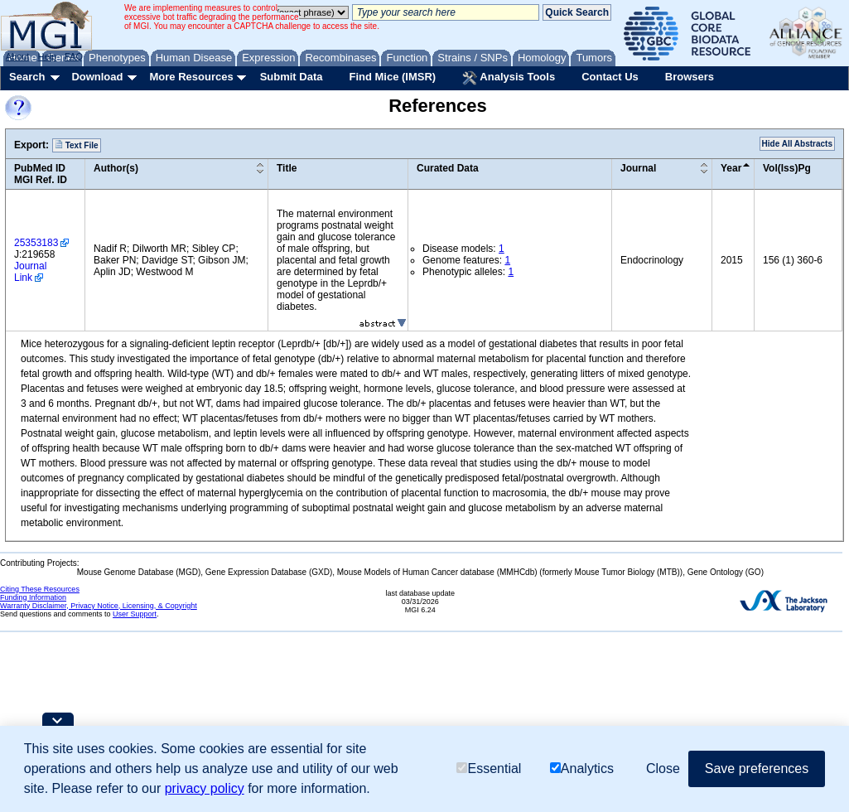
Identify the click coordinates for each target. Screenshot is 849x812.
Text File (77, 145)
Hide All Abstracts (797, 143)
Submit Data (291, 76)
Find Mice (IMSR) (392, 76)
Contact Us (610, 76)
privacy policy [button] (204, 788)
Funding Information (33, 597)
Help (46, 56)
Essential (488, 768)
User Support (135, 614)
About (18, 56)
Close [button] (663, 768)
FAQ (74, 56)
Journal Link (30, 271)
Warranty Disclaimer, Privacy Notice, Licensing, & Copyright (98, 606)
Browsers (689, 76)
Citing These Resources (40, 589)
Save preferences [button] (756, 768)
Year (731, 168)
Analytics (582, 768)
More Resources (191, 76)
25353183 (36, 243)
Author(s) (116, 168)
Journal (638, 168)
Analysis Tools (508, 77)
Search (27, 76)
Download (97, 76)
